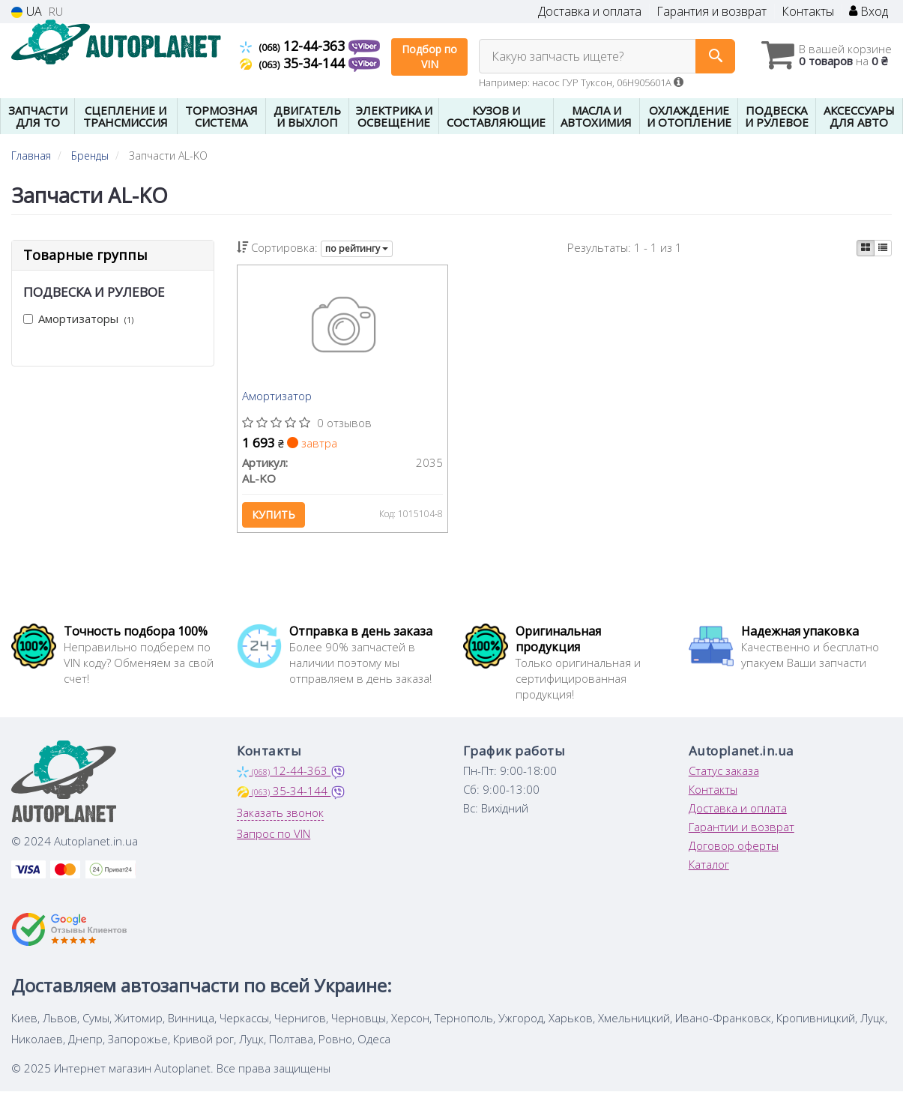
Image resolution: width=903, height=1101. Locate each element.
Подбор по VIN (429, 56)
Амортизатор (280, 399)
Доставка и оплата (589, 11)
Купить (276, 518)
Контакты (808, 11)
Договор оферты (734, 855)
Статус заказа (724, 780)
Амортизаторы (78, 318)
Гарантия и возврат (711, 11)
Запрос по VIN (273, 843)
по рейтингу (356, 248)
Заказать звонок (280, 822)
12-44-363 (294, 46)
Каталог (709, 873)
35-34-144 (294, 63)
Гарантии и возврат (741, 836)
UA (26, 11)
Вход (868, 11)
